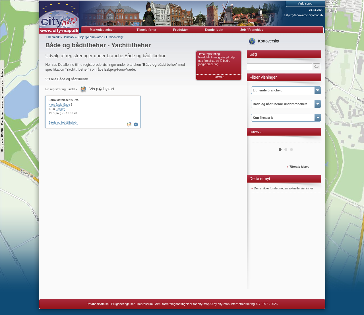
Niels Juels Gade (59, 104)
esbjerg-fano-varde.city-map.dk (303, 15)
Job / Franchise (251, 29)
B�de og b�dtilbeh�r (63, 122)
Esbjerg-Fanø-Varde (90, 37)
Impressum (145, 304)
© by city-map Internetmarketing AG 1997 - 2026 (244, 304)
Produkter (180, 29)
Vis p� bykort (101, 89)
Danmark (69, 37)
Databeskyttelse (97, 304)
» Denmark (53, 37)
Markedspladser (102, 29)
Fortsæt (218, 77)
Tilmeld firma (146, 29)
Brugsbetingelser (123, 304)
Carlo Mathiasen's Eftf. (64, 100)
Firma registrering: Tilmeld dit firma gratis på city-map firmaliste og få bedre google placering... (216, 59)
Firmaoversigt (114, 37)
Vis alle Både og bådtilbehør (67, 79)
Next (313, 140)
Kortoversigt (269, 41)
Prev (258, 140)
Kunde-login (214, 29)
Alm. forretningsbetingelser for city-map (182, 304)
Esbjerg (60, 109)
